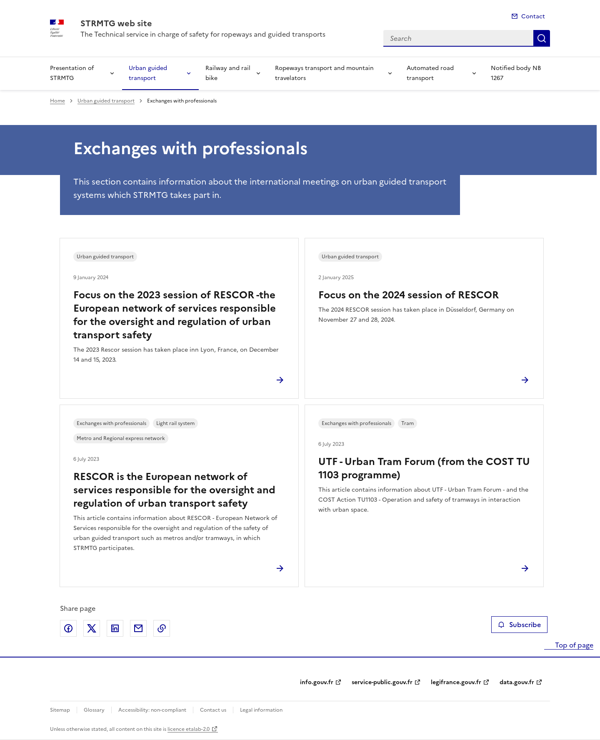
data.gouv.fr (517, 682)
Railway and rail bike (227, 73)
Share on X (91, 628)
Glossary (94, 710)
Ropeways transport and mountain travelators (324, 73)
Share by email (138, 628)
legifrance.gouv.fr (456, 682)
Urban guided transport (148, 73)
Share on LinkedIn (115, 628)
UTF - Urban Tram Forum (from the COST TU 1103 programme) (424, 468)
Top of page (573, 645)
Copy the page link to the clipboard (161, 628)
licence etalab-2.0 (189, 729)
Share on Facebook (68, 628)
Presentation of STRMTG (72, 73)
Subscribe (519, 625)
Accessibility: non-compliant (152, 710)
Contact (533, 16)
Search (541, 38)
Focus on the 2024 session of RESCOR (408, 295)
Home (57, 101)
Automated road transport (430, 73)
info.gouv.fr (316, 682)
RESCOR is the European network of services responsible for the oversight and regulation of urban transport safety (174, 490)
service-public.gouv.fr (382, 682)
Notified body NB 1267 (516, 73)
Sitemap (60, 710)
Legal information (261, 710)
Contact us (213, 710)
